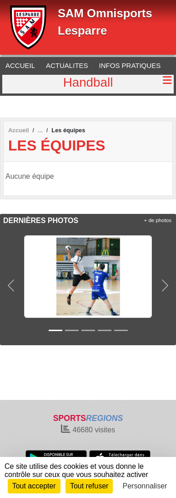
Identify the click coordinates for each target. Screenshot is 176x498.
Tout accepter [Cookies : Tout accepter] (34, 486)
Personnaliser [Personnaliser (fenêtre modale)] (145, 486)
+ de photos (157, 220)
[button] (11, 285)
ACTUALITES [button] (67, 65)
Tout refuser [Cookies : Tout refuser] (89, 486)
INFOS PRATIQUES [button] (130, 65)
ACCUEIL (20, 65)
